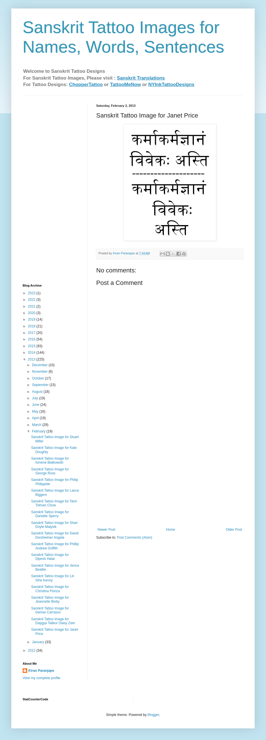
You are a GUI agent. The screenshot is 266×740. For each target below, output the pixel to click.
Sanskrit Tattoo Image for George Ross (50, 471)
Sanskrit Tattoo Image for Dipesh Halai (50, 557)
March (37, 425)
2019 (32, 319)
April (36, 418)
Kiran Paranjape (41, 671)
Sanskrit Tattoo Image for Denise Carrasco (50, 610)
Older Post (234, 530)
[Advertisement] (45, 189)
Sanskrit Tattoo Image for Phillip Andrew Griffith (55, 546)
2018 (32, 326)
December (40, 365)
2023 (32, 293)
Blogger (153, 715)
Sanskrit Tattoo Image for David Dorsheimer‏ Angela (54, 535)
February (39, 431)
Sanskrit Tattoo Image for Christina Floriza (50, 589)
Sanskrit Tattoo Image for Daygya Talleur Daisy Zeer (53, 621)
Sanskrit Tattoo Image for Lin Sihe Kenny (52, 578)
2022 (32, 300)
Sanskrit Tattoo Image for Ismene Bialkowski (50, 460)
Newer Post (106, 530)
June (36, 405)
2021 (32, 306)
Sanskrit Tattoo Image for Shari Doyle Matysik (54, 525)
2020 (32, 313)
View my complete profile (41, 678)
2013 (32, 359)
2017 (32, 333)
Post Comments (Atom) (134, 537)
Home (170, 530)
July (35, 398)
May (35, 411)
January (38, 642)
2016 (32, 339)
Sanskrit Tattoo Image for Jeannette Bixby (50, 599)
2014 (32, 353)
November (40, 372)
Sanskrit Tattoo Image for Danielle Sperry (50, 514)
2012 (32, 650)
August (38, 392)
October (38, 378)
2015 (32, 346)
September (41, 385)
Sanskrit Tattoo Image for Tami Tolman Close (54, 503)
